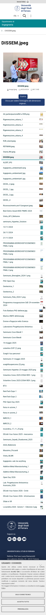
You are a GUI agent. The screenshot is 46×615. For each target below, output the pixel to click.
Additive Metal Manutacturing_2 (23, 472)
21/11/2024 (23, 238)
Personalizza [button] (23, 609)
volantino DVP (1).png (23, 349)
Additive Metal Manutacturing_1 (23, 467)
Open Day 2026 (23, 478)
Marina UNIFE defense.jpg (23, 316)
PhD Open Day (23, 281)
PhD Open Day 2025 (23, 402)
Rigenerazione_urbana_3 (23, 130)
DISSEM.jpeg (23, 86)
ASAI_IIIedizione (23, 445)
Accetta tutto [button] (23, 602)
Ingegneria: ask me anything (23, 461)
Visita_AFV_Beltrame (23, 216)
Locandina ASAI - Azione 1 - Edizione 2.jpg (23, 507)
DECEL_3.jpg (23, 194)
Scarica (23, 96)
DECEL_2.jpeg (23, 184)
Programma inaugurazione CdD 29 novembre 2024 (23, 303)
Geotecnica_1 (23, 286)
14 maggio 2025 (23, 343)
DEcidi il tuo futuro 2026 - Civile (23, 491)
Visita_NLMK (23, 455)
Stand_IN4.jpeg (23, 152)
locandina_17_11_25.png (23, 429)
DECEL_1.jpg (23, 189)
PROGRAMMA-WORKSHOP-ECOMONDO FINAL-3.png (23, 244)
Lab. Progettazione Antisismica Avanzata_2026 (23, 483)
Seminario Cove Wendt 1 (23, 332)
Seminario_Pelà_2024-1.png (23, 297)
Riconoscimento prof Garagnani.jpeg (23, 205)
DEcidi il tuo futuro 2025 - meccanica (23, 435)
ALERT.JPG (23, 162)
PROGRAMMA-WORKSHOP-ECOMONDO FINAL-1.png (23, 260)
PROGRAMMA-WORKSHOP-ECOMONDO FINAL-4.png (23, 252)
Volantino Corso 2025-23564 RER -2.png (23, 381)
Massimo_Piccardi (23, 450)
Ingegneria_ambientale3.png (23, 168)
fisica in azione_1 (23, 407)
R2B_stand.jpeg (23, 141)
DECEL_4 (23, 200)
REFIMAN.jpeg (23, 146)
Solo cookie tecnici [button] (23, 594)
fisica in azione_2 (23, 412)
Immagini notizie (2, 31)
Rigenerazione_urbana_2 (23, 125)
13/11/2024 (23, 227)
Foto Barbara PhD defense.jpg (23, 310)
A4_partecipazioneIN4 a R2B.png (23, 114)
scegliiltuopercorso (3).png (23, 365)
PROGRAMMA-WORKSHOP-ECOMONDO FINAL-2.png (23, 268)
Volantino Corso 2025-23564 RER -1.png (23, 375)
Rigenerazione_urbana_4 (23, 135)
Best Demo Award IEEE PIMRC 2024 (23, 211)
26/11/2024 (23, 233)
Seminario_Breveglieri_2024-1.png (23, 276)
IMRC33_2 (23, 423)
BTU (23, 386)
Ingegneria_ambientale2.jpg (23, 173)
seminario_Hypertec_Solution (23, 221)
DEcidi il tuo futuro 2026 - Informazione (23, 496)
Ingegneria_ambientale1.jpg (23, 178)
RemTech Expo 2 (23, 396)
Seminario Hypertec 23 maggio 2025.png (23, 370)
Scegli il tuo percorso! (23, 354)
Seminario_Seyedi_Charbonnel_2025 (23, 440)
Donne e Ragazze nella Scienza (23, 321)
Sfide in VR (23, 502)
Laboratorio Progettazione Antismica (23, 327)
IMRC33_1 (23, 418)
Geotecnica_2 (23, 291)
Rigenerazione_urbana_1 (23, 119)
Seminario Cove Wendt (23, 337)
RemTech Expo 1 (23, 391)
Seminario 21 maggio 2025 (23, 359)
